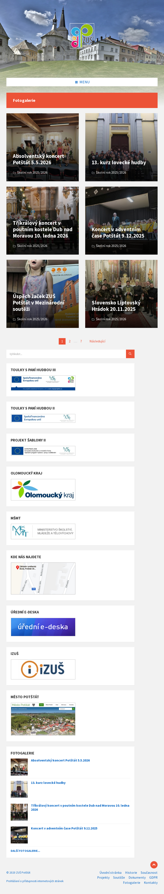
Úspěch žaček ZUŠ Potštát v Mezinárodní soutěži (38, 302)
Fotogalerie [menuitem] (131, 883)
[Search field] (59, 354)
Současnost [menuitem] (149, 873)
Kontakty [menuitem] (151, 883)
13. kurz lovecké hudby (119, 162)
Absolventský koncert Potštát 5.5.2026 (38, 159)
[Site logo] (82, 68)
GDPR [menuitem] (153, 877)
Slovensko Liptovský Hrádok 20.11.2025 (116, 305)
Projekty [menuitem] (103, 877)
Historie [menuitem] (131, 873)
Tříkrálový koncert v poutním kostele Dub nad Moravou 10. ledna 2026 (42, 229)
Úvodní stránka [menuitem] (111, 873)
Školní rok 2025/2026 (32, 172)
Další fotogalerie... (25, 851)
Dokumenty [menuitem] (137, 877)
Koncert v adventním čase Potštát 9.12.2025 (118, 232)
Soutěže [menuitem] (119, 877)
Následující (97, 341)
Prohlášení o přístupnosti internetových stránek (34, 881)
